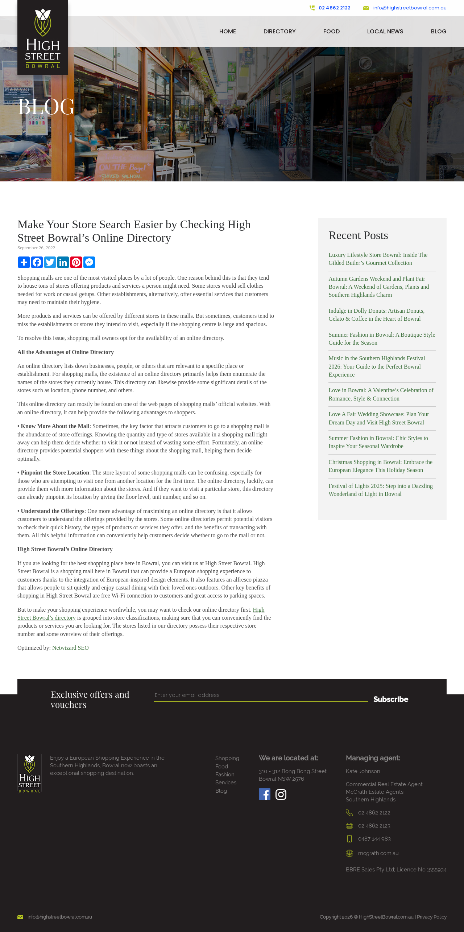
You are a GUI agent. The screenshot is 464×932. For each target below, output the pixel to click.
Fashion (225, 774)
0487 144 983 (368, 838)
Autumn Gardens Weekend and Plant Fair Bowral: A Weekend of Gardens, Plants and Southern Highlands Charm (378, 287)
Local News (385, 31)
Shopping (227, 758)
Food (331, 31)
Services (225, 782)
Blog (439, 31)
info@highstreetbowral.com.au (405, 8)
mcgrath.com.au (372, 853)
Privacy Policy (432, 917)
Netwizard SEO (70, 648)
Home (227, 31)
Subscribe (390, 699)
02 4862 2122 (330, 8)
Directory (280, 31)
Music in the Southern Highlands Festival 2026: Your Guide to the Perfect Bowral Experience (376, 366)
